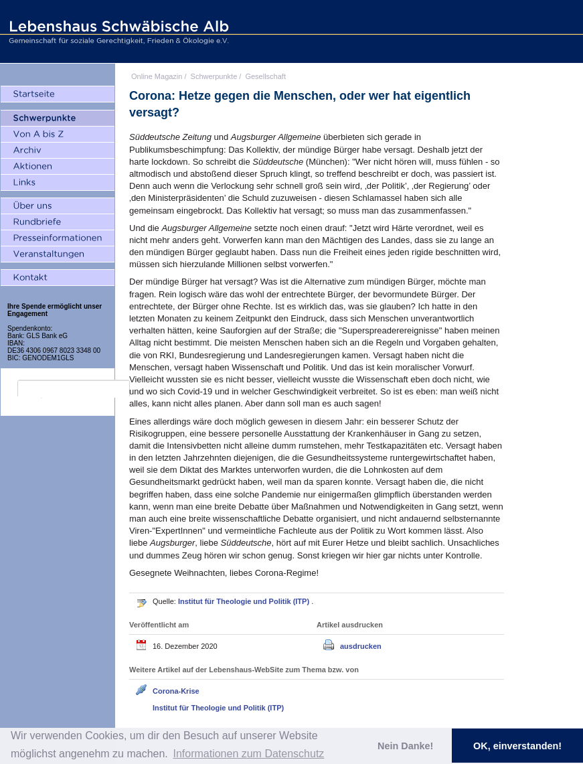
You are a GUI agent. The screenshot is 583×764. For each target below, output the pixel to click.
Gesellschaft (265, 76)
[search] (73, 389)
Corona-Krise (176, 691)
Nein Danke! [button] (405, 746)
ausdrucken (361, 646)
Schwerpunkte (214, 76)
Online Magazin (156, 76)
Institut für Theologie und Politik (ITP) (244, 601)
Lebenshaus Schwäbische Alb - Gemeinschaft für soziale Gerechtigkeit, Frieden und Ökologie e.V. (117, 31)
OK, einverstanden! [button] (517, 746)
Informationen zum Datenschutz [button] (248, 753)
